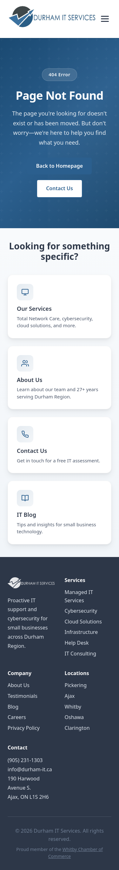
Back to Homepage (59, 165)
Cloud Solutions (83, 621)
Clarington (77, 727)
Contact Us (59, 188)
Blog (13, 706)
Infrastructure (81, 632)
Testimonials (22, 695)
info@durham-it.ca (30, 769)
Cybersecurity (81, 610)
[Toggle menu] (104, 18)
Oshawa (74, 717)
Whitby (73, 706)
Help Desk (77, 642)
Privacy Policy (24, 727)
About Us (19, 685)
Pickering (76, 685)
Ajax (70, 695)
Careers (17, 717)
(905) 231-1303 (25, 760)
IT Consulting (80, 653)
